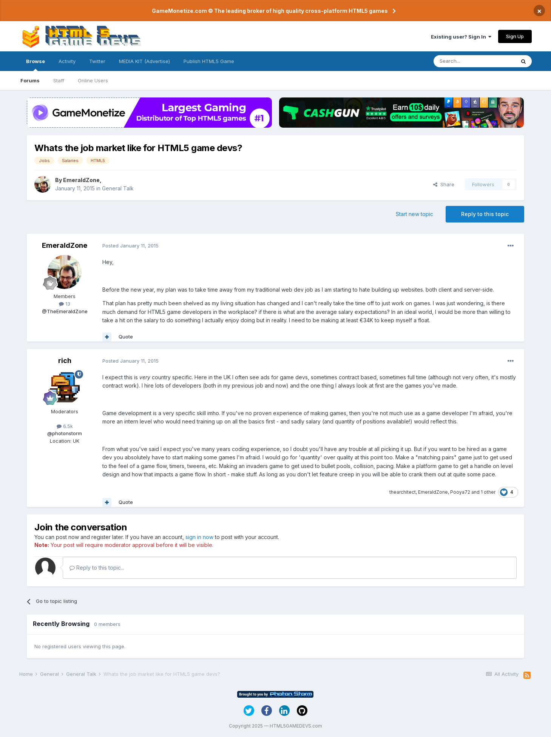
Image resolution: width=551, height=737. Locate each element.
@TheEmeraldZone (65, 311)
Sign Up (515, 36)
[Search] (474, 61)
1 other (488, 492)
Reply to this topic (485, 214)
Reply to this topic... (96, 567)
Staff (58, 80)
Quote (126, 337)
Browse (35, 64)
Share (443, 184)
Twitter (97, 61)
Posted (130, 246)
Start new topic (414, 214)
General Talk (118, 188)
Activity (67, 61)
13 (64, 304)
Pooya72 (460, 492)
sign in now (199, 537)
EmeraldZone (81, 180)
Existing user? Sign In (461, 37)
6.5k (65, 426)
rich (64, 361)
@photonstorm (64, 433)
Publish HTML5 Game (209, 61)
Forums (30, 80)
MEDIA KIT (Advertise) (144, 61)
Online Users (93, 80)
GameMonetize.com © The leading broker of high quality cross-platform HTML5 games (270, 11)
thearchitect (402, 492)
